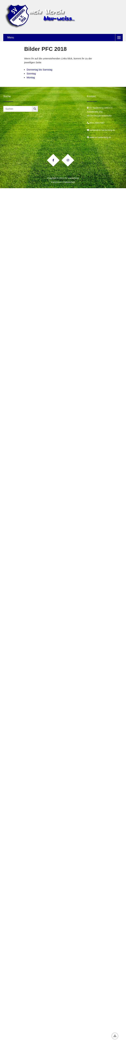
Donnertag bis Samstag (39, 69)
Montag (31, 77)
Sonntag (31, 73)
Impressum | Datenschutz (63, 182)
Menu (10, 37)
